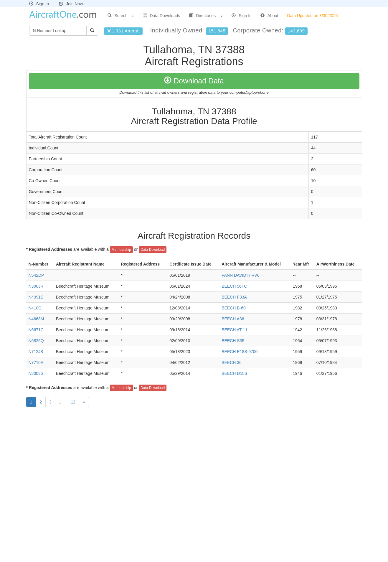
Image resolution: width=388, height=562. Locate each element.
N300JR (36, 286)
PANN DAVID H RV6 (240, 275)
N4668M (36, 319)
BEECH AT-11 (234, 329)
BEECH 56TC (234, 286)
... (61, 402)
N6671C (36, 329)
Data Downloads (161, 15)
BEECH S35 (233, 340)
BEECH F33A (234, 297)
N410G (35, 308)
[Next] (84, 402)
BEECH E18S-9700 (239, 351)
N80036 (36, 373)
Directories (206, 15)
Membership (121, 250)
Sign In (39, 3)
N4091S (36, 297)
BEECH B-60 (234, 308)
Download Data (194, 81)
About (269, 15)
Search (121, 15)
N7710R (36, 362)
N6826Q (36, 340)
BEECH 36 (232, 362)
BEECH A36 (233, 319)
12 (73, 402)
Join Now (71, 3)
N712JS (36, 351)
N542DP (36, 275)
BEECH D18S (234, 373)
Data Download (153, 250)
